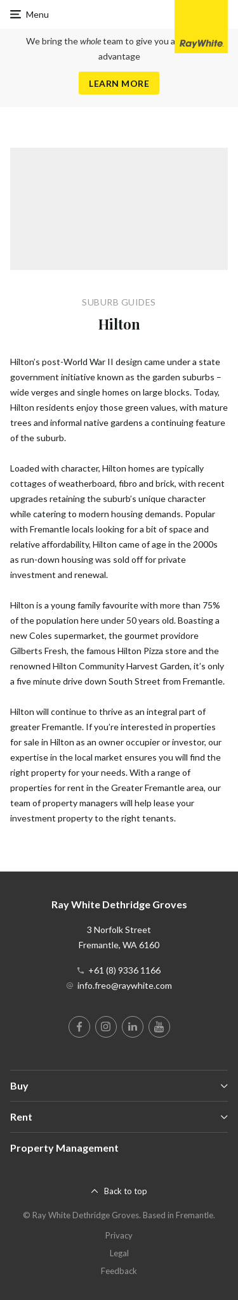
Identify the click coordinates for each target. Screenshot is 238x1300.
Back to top (125, 1191)
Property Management (64, 1148)
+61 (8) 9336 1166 (124, 970)
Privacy (119, 1235)
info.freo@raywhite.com (124, 985)
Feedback (119, 1271)
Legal (119, 1253)
